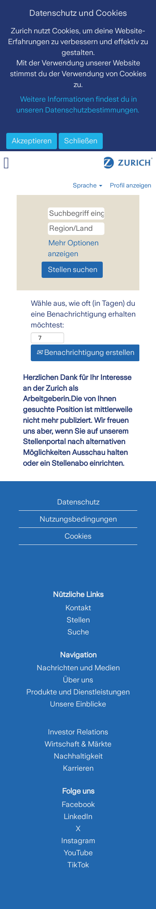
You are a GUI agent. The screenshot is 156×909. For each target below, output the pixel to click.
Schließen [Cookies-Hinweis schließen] (80, 141)
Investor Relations (78, 732)
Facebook (78, 804)
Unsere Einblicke (78, 704)
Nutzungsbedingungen (78, 519)
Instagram (78, 841)
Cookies (78, 536)
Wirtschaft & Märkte (78, 744)
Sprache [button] (87, 185)
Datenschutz (78, 502)
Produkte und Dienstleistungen (78, 692)
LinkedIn (78, 816)
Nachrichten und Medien (78, 668)
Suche (78, 632)
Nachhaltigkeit (78, 756)
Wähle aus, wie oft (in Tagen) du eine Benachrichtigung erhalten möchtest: (83, 314)
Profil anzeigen (130, 185)
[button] (26, 163)
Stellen (78, 620)
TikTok (78, 865)
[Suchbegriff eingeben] (76, 213)
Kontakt (78, 608)
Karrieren (78, 768)
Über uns (78, 680)
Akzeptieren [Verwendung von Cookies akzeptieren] (32, 141)
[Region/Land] (76, 228)
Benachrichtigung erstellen (85, 352)
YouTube (78, 853)
